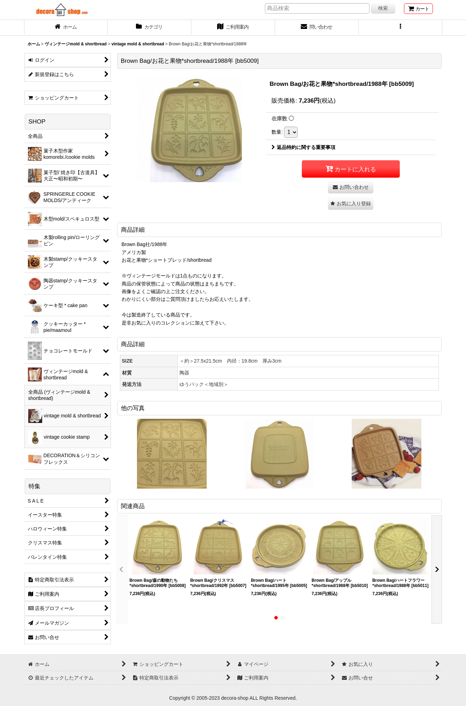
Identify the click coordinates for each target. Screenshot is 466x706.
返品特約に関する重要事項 (303, 147)
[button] (400, 27)
